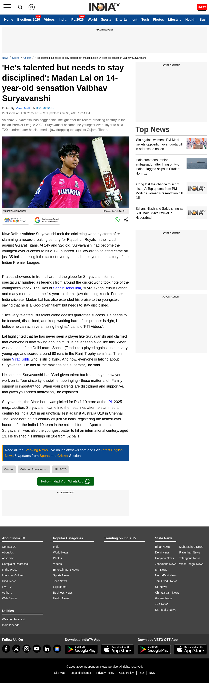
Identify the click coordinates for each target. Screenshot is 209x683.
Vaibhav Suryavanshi (34, 469)
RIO (141, 672)
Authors (7, 592)
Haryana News (164, 558)
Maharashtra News (191, 546)
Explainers (59, 586)
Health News (61, 598)
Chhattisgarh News (167, 592)
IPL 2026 (77, 19)
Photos (158, 19)
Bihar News (162, 546)
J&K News (161, 604)
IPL (110, 402)
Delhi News (162, 552)
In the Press (9, 569)
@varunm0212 (45, 107)
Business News (63, 592)
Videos (49, 19)
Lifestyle (174, 19)
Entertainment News (66, 569)
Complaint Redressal (15, 564)
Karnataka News (165, 609)
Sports (106, 19)
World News (60, 552)
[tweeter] (16, 649)
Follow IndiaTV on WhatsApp (65, 481)
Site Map (59, 672)
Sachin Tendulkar (67, 288)
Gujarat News (163, 598)
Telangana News (189, 558)
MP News (161, 569)
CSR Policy (126, 672)
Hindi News (9, 581)
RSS (152, 672)
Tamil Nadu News (166, 581)
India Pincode (10, 625)
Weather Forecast (13, 619)
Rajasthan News (189, 552)
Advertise (8, 558)
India (62, 19)
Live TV (7, 586)
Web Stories (10, 598)
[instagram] (26, 649)
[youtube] (37, 649)
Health (190, 19)
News (5, 57)
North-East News (166, 575)
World (92, 19)
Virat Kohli (20, 359)
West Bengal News (191, 564)
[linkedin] (47, 649)
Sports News (61, 575)
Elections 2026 (28, 19)
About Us (8, 552)
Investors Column (13, 575)
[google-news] (57, 649)
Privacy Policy (105, 672)
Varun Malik (23, 108)
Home (8, 19)
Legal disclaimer (81, 672)
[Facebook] (6, 649)
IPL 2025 (60, 469)
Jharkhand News (165, 564)
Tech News (60, 581)
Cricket (27, 57)
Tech (145, 19)
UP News (161, 586)
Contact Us (9, 546)
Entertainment (126, 19)
